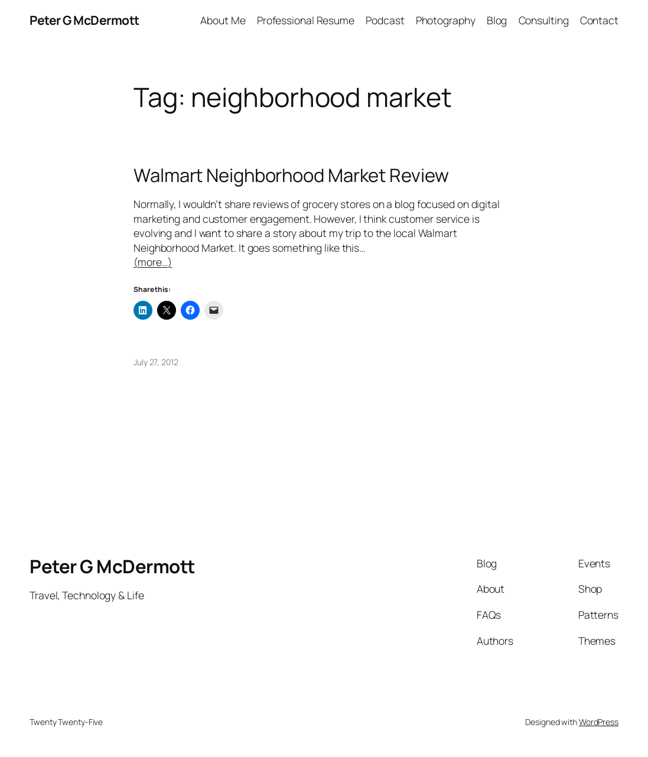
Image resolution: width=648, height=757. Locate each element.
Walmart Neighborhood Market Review (291, 175)
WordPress (598, 721)
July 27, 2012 (155, 362)
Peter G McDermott (84, 20)
